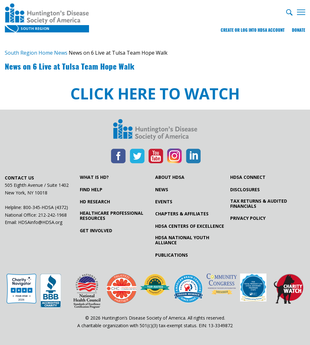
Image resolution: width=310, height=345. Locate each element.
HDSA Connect (247, 177)
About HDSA (169, 177)
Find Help (91, 189)
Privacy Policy (247, 218)
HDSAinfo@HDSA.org (40, 222)
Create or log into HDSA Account (253, 30)
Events (163, 201)
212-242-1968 (52, 215)
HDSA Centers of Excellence (189, 226)
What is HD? (94, 177)
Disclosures (245, 189)
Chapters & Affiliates (182, 213)
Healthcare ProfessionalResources (111, 216)
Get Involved (96, 230)
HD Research (95, 201)
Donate (298, 30)
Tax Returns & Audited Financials (258, 204)
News (161, 189)
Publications (171, 255)
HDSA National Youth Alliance (182, 240)
